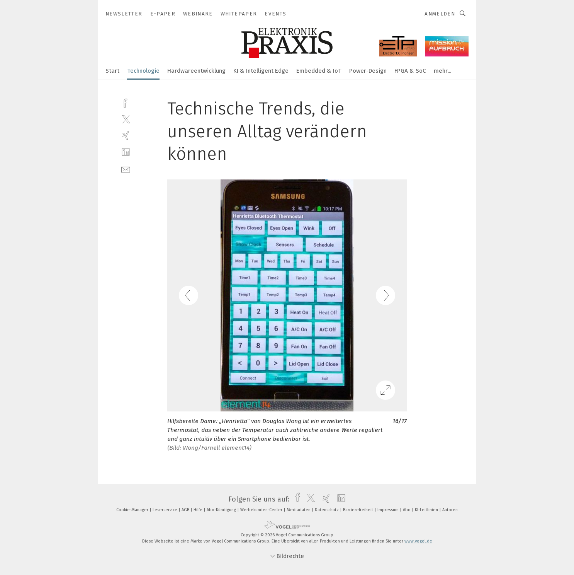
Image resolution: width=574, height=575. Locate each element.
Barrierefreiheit (358, 509)
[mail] (126, 169)
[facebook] (126, 102)
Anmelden (440, 13)
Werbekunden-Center (262, 509)
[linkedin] (126, 152)
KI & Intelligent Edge (261, 70)
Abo (407, 509)
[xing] (126, 135)
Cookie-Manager (132, 509)
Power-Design (368, 70)
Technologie (143, 70)
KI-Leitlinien (427, 509)
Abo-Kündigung (222, 509)
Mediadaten (299, 509)
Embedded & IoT (318, 70)
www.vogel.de (418, 541)
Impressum (388, 509)
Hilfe (199, 509)
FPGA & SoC (410, 70)
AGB (186, 509)
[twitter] (126, 119)
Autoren (450, 509)
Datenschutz (327, 509)
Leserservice (165, 509)
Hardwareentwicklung (196, 70)
